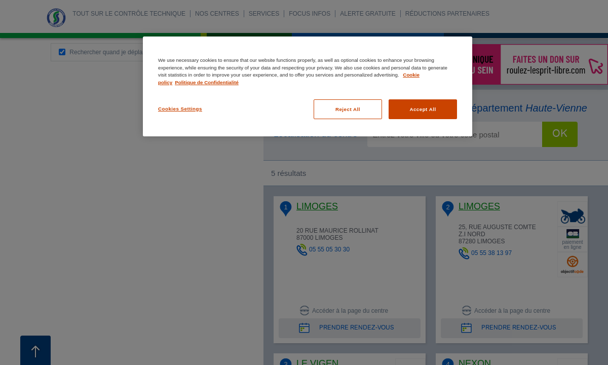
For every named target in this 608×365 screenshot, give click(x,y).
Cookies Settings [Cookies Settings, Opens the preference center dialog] (180, 109)
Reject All (347, 109)
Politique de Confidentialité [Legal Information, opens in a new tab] (207, 82)
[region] (307, 86)
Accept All (422, 109)
